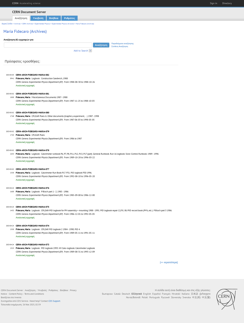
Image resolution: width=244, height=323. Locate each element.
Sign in (213, 3)
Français (166, 293)
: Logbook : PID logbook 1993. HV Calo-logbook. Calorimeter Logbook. (55, 248)
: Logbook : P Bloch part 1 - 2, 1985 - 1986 (42, 191)
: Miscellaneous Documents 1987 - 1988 (41, 97)
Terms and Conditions (34, 293)
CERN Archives (27, 24)
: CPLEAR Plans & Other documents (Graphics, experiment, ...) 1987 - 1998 (57, 116)
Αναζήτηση (21, 18)
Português (154, 297)
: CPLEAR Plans (30, 135)
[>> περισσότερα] (169, 262)
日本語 (194, 293)
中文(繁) (206, 297)
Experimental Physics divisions (63, 24)
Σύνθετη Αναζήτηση (119, 46)
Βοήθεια (53, 18)
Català (117, 293)
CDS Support (54, 301)
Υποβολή (38, 18)
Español (156, 293)
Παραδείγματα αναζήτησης (122, 43)
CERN (26, 3)
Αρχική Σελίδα (7, 24)
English (147, 293)
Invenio (17, 297)
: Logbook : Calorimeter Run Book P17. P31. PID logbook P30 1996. (54, 172)
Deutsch (126, 293)
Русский (165, 297)
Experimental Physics (42, 24)
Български (107, 293)
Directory (227, 3)
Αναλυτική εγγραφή (25, 85)
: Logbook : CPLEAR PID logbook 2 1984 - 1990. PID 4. (48, 229)
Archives (17, 24)
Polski (145, 297)
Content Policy (15, 293)
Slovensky (176, 297)
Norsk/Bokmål (133, 297)
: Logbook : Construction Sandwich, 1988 (42, 78)
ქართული (204, 293)
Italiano (186, 293)
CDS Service (22, 301)
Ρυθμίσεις (69, 18)
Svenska (186, 297)
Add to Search (81, 50)
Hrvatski (176, 293)
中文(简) (196, 297)
